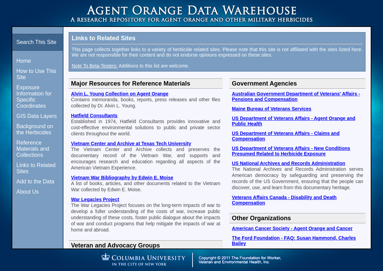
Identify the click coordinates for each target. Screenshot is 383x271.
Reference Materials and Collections (32, 149)
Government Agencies (264, 83)
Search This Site (36, 42)
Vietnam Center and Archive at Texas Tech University (131, 143)
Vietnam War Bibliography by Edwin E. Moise (122, 177)
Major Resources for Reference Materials (130, 83)
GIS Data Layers (36, 116)
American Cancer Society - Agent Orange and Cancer (292, 228)
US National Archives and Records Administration (288, 163)
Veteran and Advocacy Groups (115, 245)
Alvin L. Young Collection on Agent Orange (119, 93)
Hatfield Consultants (94, 115)
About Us (27, 192)
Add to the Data (35, 181)
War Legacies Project (95, 199)
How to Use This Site (36, 74)
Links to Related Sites (36, 168)
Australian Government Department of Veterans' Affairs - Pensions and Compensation (296, 96)
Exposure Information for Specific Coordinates (34, 97)
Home (23, 61)
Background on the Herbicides (34, 129)
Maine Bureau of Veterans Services (271, 108)
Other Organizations (261, 218)
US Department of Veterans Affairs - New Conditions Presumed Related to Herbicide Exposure (291, 151)
